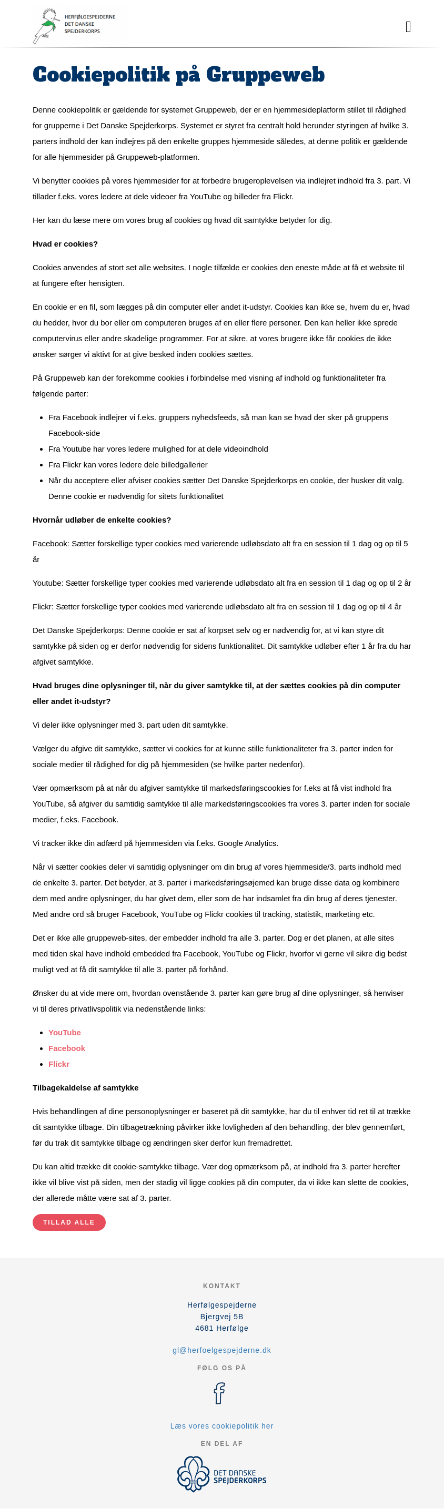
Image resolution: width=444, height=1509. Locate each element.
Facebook (66, 1048)
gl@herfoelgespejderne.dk (222, 1350)
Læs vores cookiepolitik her (222, 1426)
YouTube (64, 1032)
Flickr (58, 1063)
